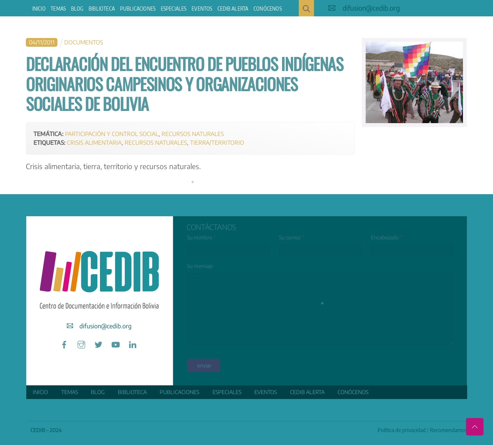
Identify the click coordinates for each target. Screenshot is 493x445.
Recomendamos (448, 430)
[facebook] (64, 343)
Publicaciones (138, 8)
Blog (77, 8)
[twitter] (98, 343)
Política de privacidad (401, 430)
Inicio (39, 8)
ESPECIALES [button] (174, 8)
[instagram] (81, 343)
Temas (58, 8)
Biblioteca (102, 8)
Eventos (202, 8)
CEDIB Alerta (232, 8)
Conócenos (268, 8)
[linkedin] (132, 343)
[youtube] (115, 343)
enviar (204, 365)
